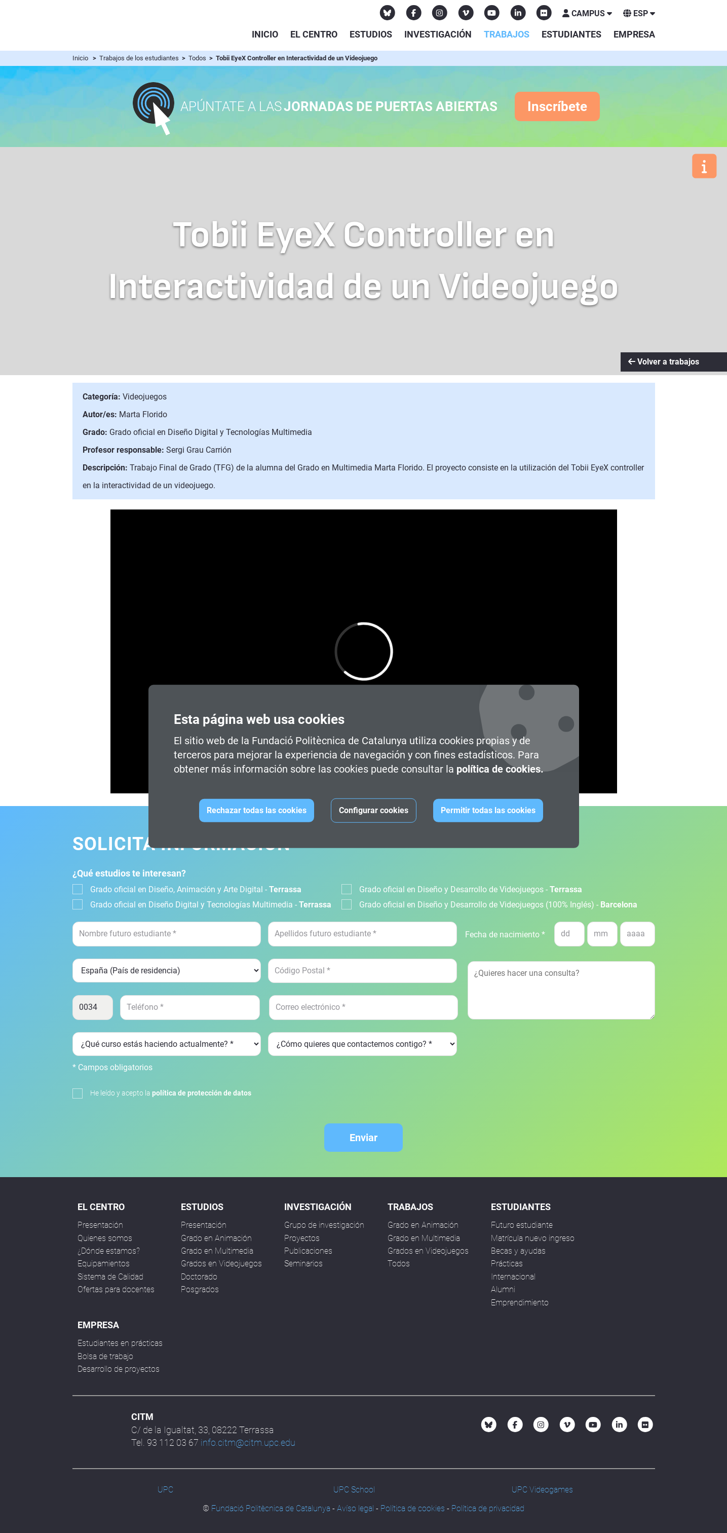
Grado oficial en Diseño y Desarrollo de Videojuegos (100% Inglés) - (498, 904)
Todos (198, 58)
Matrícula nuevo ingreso (533, 1238)
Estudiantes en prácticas (120, 1343)
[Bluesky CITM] (387, 12)
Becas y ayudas (518, 1251)
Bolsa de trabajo (105, 1356)
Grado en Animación (216, 1238)
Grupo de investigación (324, 1225)
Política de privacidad (487, 1508)
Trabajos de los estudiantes (139, 58)
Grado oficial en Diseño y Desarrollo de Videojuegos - (470, 889)
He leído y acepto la (170, 1093)
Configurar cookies (373, 810)
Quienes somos (105, 1238)
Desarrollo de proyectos (119, 1369)
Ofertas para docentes (116, 1289)
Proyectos (302, 1238)
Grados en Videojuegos (221, 1263)
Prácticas (507, 1263)
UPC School (354, 1489)
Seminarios (303, 1263)
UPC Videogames (542, 1489)
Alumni (503, 1289)
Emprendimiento (520, 1302)
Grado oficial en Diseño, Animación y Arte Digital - (195, 889)
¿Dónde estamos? (109, 1251)
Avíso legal (355, 1508)
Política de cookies (412, 1508)
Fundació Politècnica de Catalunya (270, 1508)
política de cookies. (500, 769)
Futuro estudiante (522, 1225)
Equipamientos (104, 1263)
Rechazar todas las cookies (257, 810)
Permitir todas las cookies (488, 810)
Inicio (265, 34)
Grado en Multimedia (217, 1251)
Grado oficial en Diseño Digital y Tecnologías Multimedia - (210, 904)
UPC (165, 1489)
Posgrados (200, 1289)
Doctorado (199, 1277)
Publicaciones (308, 1251)
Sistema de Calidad (110, 1277)
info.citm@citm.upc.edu (248, 1442)
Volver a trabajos (663, 362)
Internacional (513, 1277)
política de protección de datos (201, 1093)
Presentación (100, 1225)
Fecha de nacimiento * (505, 934)
